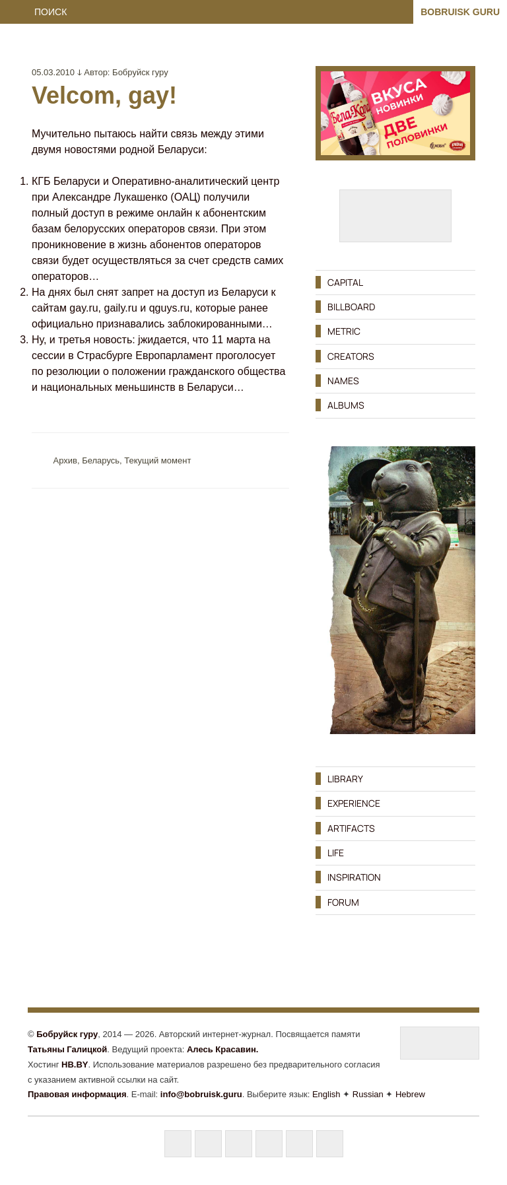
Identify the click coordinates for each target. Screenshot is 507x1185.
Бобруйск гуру (140, 72)
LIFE (335, 852)
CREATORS (350, 356)
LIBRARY (345, 778)
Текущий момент (157, 460)
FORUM (343, 902)
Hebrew (410, 1094)
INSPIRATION (354, 877)
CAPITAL (345, 282)
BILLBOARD (351, 306)
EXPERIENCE (353, 803)
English (326, 1094)
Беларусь (100, 460)
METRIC (343, 331)
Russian (368, 1094)
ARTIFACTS (351, 828)
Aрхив (65, 460)
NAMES (343, 380)
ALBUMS (345, 405)
